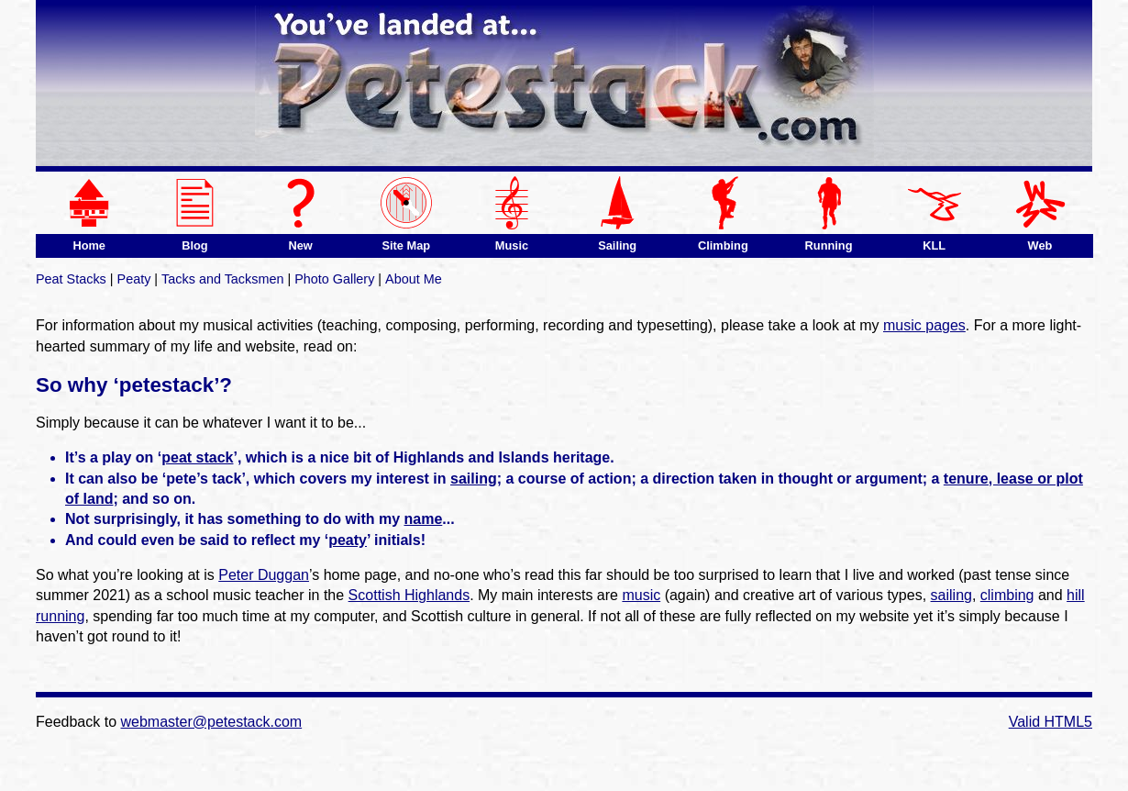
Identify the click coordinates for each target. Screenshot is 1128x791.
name (423, 519)
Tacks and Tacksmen (222, 279)
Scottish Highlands (409, 595)
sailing (473, 478)
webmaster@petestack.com (212, 722)
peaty (347, 540)
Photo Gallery (334, 279)
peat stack (197, 457)
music (641, 595)
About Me (413, 279)
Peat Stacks (71, 279)
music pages (924, 325)
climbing (1007, 595)
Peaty (134, 279)
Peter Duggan (263, 575)
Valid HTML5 (1050, 722)
